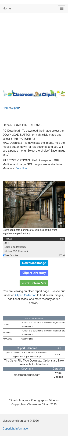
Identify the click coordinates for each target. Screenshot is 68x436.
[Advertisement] (34, 50)
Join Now (21, 168)
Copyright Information (16, 428)
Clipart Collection (25, 295)
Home (7, 8)
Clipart (15, 107)
